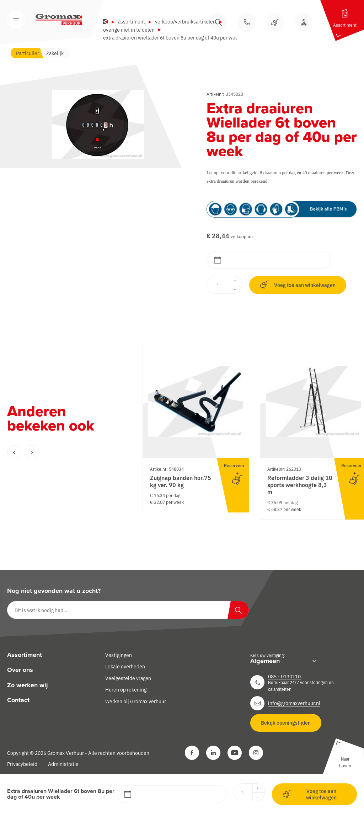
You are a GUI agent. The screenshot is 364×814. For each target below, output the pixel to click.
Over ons (20, 670)
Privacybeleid (22, 763)
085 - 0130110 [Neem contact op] (284, 676)
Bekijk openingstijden (286, 722)
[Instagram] (256, 753)
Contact (18, 700)
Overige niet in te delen (129, 29)
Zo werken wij (27, 685)
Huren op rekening (125, 689)
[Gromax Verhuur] (59, 19)
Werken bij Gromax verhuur (135, 701)
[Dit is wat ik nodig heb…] (128, 610)
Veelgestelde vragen (128, 678)
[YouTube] (235, 753)
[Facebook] (192, 753)
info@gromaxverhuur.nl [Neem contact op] (294, 702)
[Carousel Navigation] (60, 452)
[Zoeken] (238, 610)
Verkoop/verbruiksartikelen (185, 21)
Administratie (63, 763)
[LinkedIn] (213, 753)
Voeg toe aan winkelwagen (298, 284)
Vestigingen (118, 654)
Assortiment (131, 21)
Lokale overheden (125, 666)
